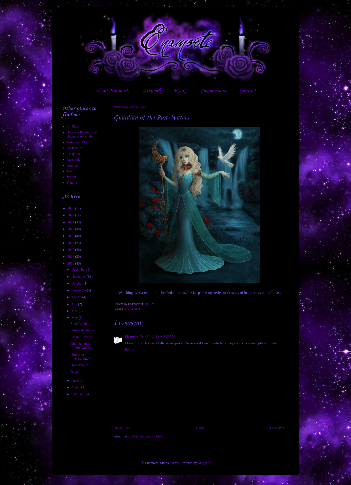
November (79, 276)
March (76, 387)
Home (200, 428)
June (74, 311)
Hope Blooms (80, 365)
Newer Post (122, 428)
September (79, 290)
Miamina (131, 336)
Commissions (213, 91)
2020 (71, 229)
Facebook (73, 159)
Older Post (277, 428)
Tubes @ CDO (77, 142)
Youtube (72, 183)
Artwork (152, 91)
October (77, 283)
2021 (71, 222)
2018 (71, 243)
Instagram (73, 154)
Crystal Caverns (82, 337)
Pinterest (72, 165)
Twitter (71, 177)
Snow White (79, 324)
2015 (71, 263)
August (76, 297)
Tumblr (72, 171)
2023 (71, 208)
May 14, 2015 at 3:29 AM (157, 336)
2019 (71, 236)
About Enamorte (112, 91)
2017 (71, 250)
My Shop (73, 126)
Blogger (203, 463)
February (78, 394)
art (126, 308)
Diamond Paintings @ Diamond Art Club (82, 134)
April (75, 380)
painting (135, 308)
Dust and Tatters (82, 330)
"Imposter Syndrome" (80, 356)
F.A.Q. (180, 91)
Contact (247, 91)
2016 (71, 256)
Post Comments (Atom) (148, 436)
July (74, 304)
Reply (129, 350)
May (74, 318)
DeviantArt (74, 148)
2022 (71, 215)
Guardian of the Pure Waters (81, 346)
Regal (75, 372)
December (78, 269)
